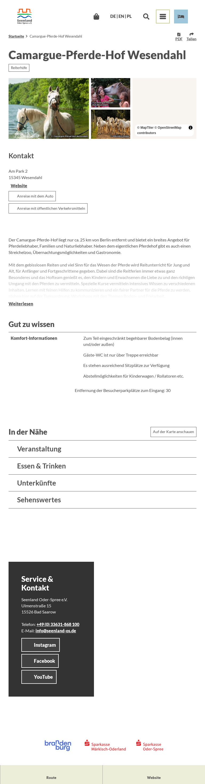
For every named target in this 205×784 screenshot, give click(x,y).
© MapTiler (145, 128)
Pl (129, 16)
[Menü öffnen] (163, 16)
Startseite (16, 36)
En (121, 16)
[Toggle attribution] (190, 127)
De (113, 16)
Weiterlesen (21, 303)
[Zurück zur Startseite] (24, 16)
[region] (164, 108)
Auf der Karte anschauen (173, 431)
